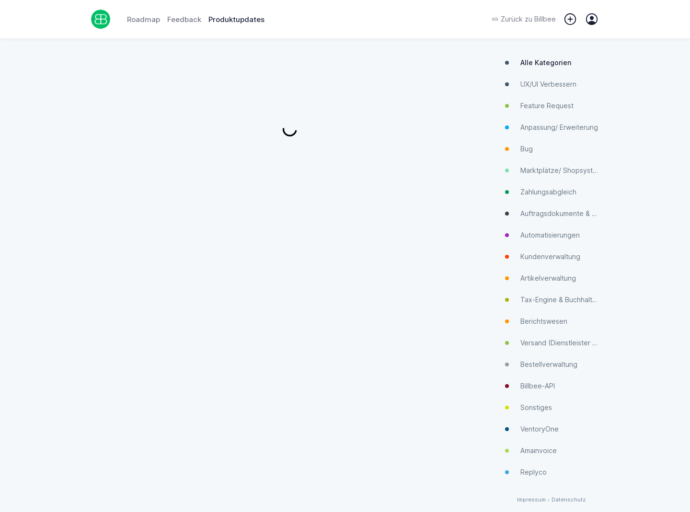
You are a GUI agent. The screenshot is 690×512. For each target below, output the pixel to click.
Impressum (531, 499)
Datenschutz (569, 499)
